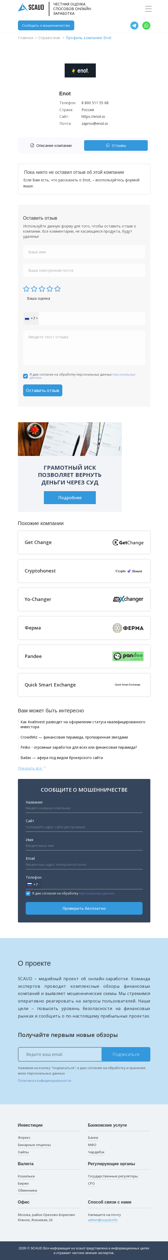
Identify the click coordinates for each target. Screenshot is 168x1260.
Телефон (34, 877)
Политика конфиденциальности (44, 1080)
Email (30, 858)
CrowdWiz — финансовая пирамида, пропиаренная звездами (74, 737)
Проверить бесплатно (84, 908)
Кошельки (26, 1176)
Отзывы (116, 145)
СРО (91, 1183)
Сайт (30, 820)
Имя (29, 839)
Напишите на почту (104, 1217)
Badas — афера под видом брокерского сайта (62, 757)
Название (34, 802)
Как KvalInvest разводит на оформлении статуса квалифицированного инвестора (83, 724)
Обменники (27, 1190)
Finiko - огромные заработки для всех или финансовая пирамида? (79, 747)
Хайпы (23, 1152)
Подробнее (70, 497)
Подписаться (125, 1054)
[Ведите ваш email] (84, 1054)
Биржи (23, 1183)
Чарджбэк (96, 1152)
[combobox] (31, 318)
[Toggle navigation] (148, 9)
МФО (92, 1144)
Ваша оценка (38, 298)
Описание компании (51, 145)
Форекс (24, 1137)
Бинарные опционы (34, 1144)
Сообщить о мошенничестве (46, 25)
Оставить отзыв (42, 390)
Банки (93, 1137)
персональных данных (96, 893)
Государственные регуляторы (113, 1176)
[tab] (52, 145)
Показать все (32, 768)
